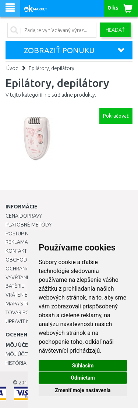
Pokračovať (116, 116)
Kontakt (16, 251)
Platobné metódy (29, 225)
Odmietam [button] (83, 378)
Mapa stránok (24, 304)
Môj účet (18, 354)
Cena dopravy (24, 216)
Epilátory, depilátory (51, 68)
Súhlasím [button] (83, 366)
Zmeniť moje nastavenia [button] (82, 390)
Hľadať (115, 30)
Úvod (12, 68)
